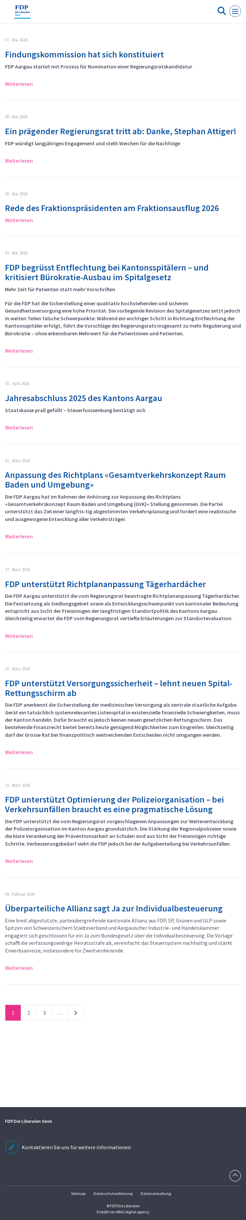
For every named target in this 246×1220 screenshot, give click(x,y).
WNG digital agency (133, 1211)
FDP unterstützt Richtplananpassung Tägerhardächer (105, 583)
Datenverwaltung (156, 1193)
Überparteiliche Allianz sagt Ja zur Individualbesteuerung (114, 908)
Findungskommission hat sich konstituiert (84, 54)
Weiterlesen (19, 83)
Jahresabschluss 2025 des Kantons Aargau (83, 397)
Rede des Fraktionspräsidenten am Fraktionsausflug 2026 (112, 207)
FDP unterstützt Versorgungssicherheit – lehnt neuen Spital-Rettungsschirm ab (118, 688)
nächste (75, 1014)
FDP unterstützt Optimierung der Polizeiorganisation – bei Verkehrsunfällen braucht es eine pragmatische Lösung (114, 804)
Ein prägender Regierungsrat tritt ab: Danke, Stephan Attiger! (120, 131)
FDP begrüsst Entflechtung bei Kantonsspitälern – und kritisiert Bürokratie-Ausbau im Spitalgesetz (107, 272)
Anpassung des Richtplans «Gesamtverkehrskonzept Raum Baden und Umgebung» (115, 479)
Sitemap (78, 1193)
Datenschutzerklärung (113, 1193)
